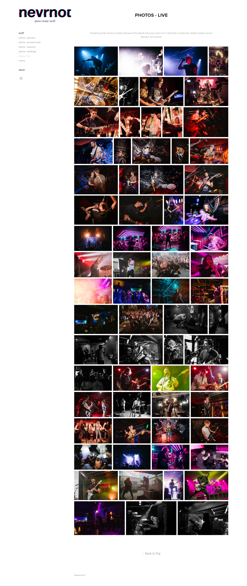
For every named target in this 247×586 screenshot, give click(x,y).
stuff (21, 33)
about (22, 69)
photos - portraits (27, 37)
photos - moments (27, 47)
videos (22, 60)
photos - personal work (30, 42)
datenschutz (79, 575)
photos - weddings (27, 51)
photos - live (24, 56)
